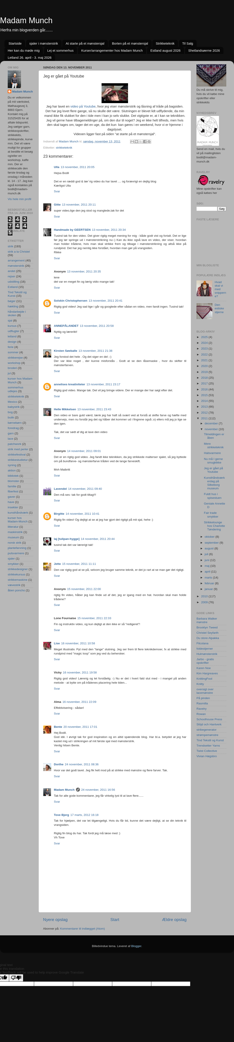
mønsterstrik (16, 265)
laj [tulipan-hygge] (66, 539)
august (209, 548)
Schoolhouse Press (209, 719)
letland (12, 336)
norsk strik (14, 542)
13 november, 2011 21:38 (95, 350)
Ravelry (201, 708)
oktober (210, 536)
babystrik (14, 406)
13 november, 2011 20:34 (109, 229)
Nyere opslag (55, 919)
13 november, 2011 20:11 (79, 204)
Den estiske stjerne (219, 308)
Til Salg (187, 43)
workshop (14, 363)
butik (11, 417)
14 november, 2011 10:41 (82, 513)
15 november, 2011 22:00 (84, 589)
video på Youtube (83, 106)
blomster (13, 481)
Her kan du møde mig (24, 50)
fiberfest (13, 491)
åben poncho (16, 590)
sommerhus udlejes (15, 389)
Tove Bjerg (61, 815)
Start (114, 919)
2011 (205, 418)
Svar (57, 191)
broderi (12, 368)
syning (12, 465)
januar (209, 589)
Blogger (136, 946)
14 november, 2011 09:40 (85, 488)
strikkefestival (17, 454)
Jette (57, 563)
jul (9, 373)
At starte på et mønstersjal (85, 43)
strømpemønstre (207, 735)
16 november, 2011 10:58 (78, 643)
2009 (205, 602)
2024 (205, 342)
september (212, 542)
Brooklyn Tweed (207, 627)
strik (10, 246)
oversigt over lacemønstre (204, 691)
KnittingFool (204, 678)
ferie (10, 347)
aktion (12, 470)
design (12, 341)
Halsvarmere (212, 453)
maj (207, 565)
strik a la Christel (19, 251)
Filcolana (202, 643)
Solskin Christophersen (70, 300)
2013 (205, 406)
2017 (205, 383)
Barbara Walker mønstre (206, 620)
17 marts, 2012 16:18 (84, 815)
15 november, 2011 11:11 (79, 563)
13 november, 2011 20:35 (84, 271)
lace (10, 438)
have (11, 502)
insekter (13, 507)
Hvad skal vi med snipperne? (220, 289)
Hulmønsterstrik (206, 654)
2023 (205, 348)
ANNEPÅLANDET (66, 325)
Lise (57, 643)
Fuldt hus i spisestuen (213, 495)
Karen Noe (203, 668)
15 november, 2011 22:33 (94, 618)
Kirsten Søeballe (65, 350)
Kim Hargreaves (207, 673)
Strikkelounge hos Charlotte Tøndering (214, 526)
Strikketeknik (165, 43)
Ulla (56, 167)
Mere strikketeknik (214, 445)
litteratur (13, 526)
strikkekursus (16, 574)
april (208, 571)
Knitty (200, 684)
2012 (205, 412)
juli (207, 554)
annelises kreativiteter (69, 384)
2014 (205, 401)
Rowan (201, 714)
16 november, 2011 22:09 (79, 701)
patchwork (14, 444)
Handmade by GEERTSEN (72, 229)
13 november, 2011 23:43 (94, 409)
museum (13, 537)
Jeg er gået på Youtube (213, 470)
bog (10, 412)
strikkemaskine (17, 579)
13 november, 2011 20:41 (106, 300)
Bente (58, 726)
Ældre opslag (174, 919)
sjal (10, 320)
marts (209, 577)
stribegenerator (206, 729)
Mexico (12, 401)
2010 (205, 596)
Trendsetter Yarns (208, 745)
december (212, 423)
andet (11, 271)
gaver (11, 496)
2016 (205, 389)
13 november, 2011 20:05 (77, 167)
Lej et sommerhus (60, 50)
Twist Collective (206, 751)
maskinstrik (15, 532)
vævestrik (14, 585)
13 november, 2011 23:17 (103, 384)
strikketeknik (64, 147)
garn (11, 433)
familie (12, 486)
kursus (12, 325)
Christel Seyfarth (207, 632)
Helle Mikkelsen (65, 409)
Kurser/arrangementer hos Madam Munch (112, 50)
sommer (13, 352)
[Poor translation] (16, 977)
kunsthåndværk (18, 512)
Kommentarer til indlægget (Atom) (82, 928)
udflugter (13, 331)
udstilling (13, 281)
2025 (205, 337)
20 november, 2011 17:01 (80, 726)
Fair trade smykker (211, 514)
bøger (11, 301)
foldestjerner (204, 648)
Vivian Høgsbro (206, 756)
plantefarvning (17, 548)
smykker (13, 563)
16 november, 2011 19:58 (80, 672)
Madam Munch (26, 20)
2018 (205, 377)
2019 (205, 372)
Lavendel (60, 488)
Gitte (57, 204)
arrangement (16, 260)
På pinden (203, 698)
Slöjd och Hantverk (208, 724)
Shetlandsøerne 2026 (204, 50)
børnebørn (15, 422)
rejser (11, 276)
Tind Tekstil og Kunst (210, 740)
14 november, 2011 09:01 (84, 451)
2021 (205, 360)
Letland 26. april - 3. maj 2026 (29, 57)
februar (210, 583)
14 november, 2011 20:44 (98, 539)
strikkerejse (15, 357)
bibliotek (13, 475)
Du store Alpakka (207, 638)
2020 (205, 366)
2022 (205, 354)
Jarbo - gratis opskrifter (205, 661)
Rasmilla (202, 703)
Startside (15, 43)
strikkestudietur (18, 459)
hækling (13, 306)
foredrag (13, 428)
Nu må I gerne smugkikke (213, 460)
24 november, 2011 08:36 (82, 764)
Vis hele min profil (19, 199)
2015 (205, 395)
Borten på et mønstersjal (130, 43)
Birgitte (59, 513)
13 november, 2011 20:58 (97, 325)
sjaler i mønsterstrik (43, 43)
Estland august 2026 (165, 50)
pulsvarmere (16, 553)
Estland (13, 287)
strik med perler (18, 449)
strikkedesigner (18, 569)
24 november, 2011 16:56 (98, 789)
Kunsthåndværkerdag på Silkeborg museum (214, 483)
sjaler (11, 558)
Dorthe (59, 764)
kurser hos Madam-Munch (18, 519)
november (212, 429)
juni (207, 560)
